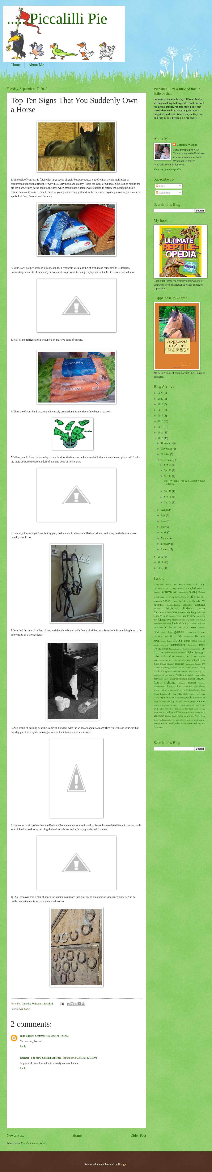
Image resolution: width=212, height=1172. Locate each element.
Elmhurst (167, 623)
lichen (156, 656)
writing (197, 723)
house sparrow (161, 645)
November (167, 448)
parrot (171, 675)
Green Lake (176, 636)
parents (165, 675)
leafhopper (200, 652)
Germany (201, 632)
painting (157, 675)
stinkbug (191, 701)
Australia (157, 592)
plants (190, 675)
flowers (202, 627)
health (163, 641)
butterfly (191, 601)
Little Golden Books (171, 656)
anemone (181, 588)
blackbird (158, 601)
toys (191, 708)
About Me (36, 65)
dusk (197, 620)
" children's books (162, 584)
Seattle (197, 690)
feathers (193, 623)
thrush (196, 705)
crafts (186, 616)
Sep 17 (168, 476)
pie (184, 675)
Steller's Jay (181, 701)
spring (190, 697)
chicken (157, 608)
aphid (193, 588)
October (165, 454)
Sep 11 (168, 491)
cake (198, 601)
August (165, 509)
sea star (180, 690)
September (167, 460)
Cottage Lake (161, 616)
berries (178, 597)
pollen (202, 675)
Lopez (186, 656)
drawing (185, 620)
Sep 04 (168, 502)
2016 (161, 421)
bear (162, 597)
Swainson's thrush (177, 705)
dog (169, 619)
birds (203, 597)
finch (161, 627)
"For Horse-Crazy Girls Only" (189, 584)
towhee (185, 709)
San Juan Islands (197, 686)
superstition (164, 705)
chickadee (200, 604)
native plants (185, 667)
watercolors (179, 720)
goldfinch (158, 636)
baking (193, 592)
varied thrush (188, 712)
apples (199, 588)
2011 (161, 562)
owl (203, 671)
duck (192, 619)
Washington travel (166, 720)
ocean (169, 671)
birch (183, 597)
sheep (203, 690)
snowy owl (195, 694)
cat (203, 601)
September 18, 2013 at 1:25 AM (52, 1035)
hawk (156, 640)
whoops (157, 723)
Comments (163, 192)
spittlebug (181, 698)
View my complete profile (167, 169)
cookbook (182, 612)
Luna (194, 656)
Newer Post (15, 1135)
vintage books (171, 716)
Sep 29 (168, 464)
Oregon (191, 671)
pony (156, 678)
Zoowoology (159, 727)
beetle (171, 597)
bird (189, 596)
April (164, 532)
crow (192, 616)
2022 (161, 393)
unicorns (162, 712)
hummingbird (178, 644)
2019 (161, 404)
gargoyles (192, 632)
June (164, 521)
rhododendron (160, 686)
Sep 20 (168, 470)
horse (27, 1009)
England (176, 623)
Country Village (175, 616)
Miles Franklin (184, 660)
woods (184, 723)
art (204, 588)
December (166, 443)
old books (177, 671)
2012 (161, 556)
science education (168, 690)
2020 (161, 398)
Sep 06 (168, 497)
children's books (193, 608)
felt (199, 623)
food (156, 632)
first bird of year (173, 627)
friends (163, 632)
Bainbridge (183, 592)
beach (156, 597)
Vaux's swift (200, 712)
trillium (202, 709)
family (185, 623)
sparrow (165, 697)
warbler (190, 716)
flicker (185, 627)
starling (170, 701)
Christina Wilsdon (187, 144)
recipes (182, 683)
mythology (166, 667)
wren (190, 723)
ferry (156, 627)
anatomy (172, 588)
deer (155, 620)
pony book (163, 679)
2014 (161, 432)
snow (186, 694)
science (157, 690)
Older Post (138, 1135)
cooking (191, 612)
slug (174, 694)
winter (164, 723)
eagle (202, 619)
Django (162, 619)
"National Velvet (161, 588)
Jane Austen (174, 649)
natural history (198, 667)
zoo (203, 723)
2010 (161, 568)
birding (197, 597)
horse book (190, 640)
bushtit (182, 601)
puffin (171, 679)
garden (179, 631)
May (164, 526)
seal (192, 690)
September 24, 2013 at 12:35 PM (79, 1057)
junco (197, 649)
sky (169, 694)
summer (201, 701)
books (167, 601)
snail (180, 694)
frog (170, 632)
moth (156, 664)
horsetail (201, 641)
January (165, 549)
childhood (171, 608)
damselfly (200, 616)
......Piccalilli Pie (57, 18)
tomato (178, 709)
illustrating (192, 645)
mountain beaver (193, 664)
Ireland (157, 648)
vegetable (159, 715)
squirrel (198, 697)
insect (202, 644)
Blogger (122, 1164)
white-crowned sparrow (195, 720)
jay (181, 649)
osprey (198, 671)
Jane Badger (27, 1035)
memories (166, 660)
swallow (189, 705)
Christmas (159, 612)
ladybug (190, 652)
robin (177, 686)
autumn (167, 592)
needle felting (160, 671)
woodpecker (174, 723)
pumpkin (178, 678)
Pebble (179, 675)
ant (187, 588)
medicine (157, 660)
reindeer (192, 682)
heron (169, 641)
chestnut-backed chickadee (179, 605)
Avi (21, 1009)
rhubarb (170, 686)
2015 (161, 427)
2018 (161, 410)
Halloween (200, 636)
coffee (174, 612)
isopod (165, 648)
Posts (160, 186)
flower (193, 627)
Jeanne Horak (189, 649)
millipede (195, 660)
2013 (161, 438)
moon (203, 660)
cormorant (201, 612)
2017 (161, 415)
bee (166, 597)
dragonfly (176, 619)
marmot (202, 656)
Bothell (175, 601)
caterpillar (158, 604)
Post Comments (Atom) (33, 1143)
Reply (23, 1046)
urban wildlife (174, 712)
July (163, 515)
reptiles (202, 683)
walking (182, 716)
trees (196, 709)
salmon (185, 686)
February (166, 543)
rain (185, 678)
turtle (156, 712)
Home (16, 65)
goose (165, 636)
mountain (179, 664)
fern (203, 623)
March (164, 538)
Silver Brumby (160, 694)
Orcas (184, 671)
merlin (174, 660)
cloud (168, 612)
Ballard (201, 592)
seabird (187, 690)
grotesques (188, 636)
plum (196, 675)
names (174, 667)
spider (173, 697)
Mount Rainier (167, 664)
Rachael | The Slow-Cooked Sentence (40, 1057)
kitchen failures (177, 652)
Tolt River (169, 709)
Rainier (191, 678)
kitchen (167, 652)
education (158, 623)
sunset (156, 705)
